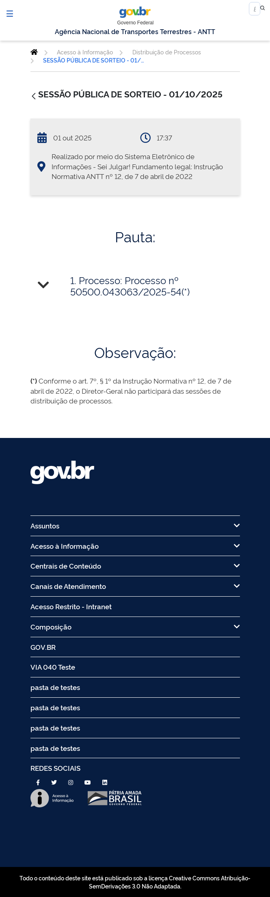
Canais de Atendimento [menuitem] (135, 586)
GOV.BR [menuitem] (43, 646)
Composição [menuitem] (135, 626)
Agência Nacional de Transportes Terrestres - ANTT (135, 31)
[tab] (135, 286)
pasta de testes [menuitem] (55, 687)
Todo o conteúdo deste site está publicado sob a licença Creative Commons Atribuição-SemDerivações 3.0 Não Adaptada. (135, 882)
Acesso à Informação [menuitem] (135, 545)
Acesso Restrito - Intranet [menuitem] (71, 606)
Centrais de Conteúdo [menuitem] (135, 565)
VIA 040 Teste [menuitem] (52, 666)
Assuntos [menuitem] (135, 525)
